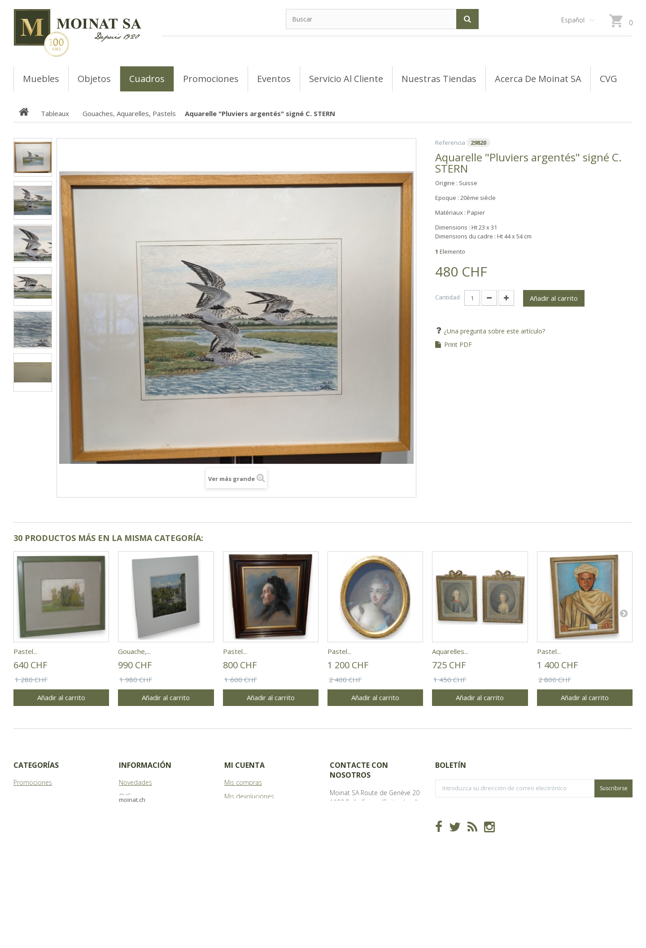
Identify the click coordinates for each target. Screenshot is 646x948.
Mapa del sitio (139, 838)
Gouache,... (134, 651)
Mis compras (243, 782)
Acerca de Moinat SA (149, 824)
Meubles (25, 810)
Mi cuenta (244, 765)
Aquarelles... (450, 651)
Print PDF (458, 345)
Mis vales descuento (253, 810)
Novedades (135, 782)
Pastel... (25, 651)
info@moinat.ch (352, 830)
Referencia (450, 143)
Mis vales (237, 852)
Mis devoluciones (249, 796)
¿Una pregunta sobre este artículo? (493, 331)
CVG (125, 796)
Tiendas (130, 810)
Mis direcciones (246, 824)
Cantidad (447, 297)
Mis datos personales (255, 838)
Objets (23, 824)
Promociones (32, 782)
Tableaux (26, 796)
